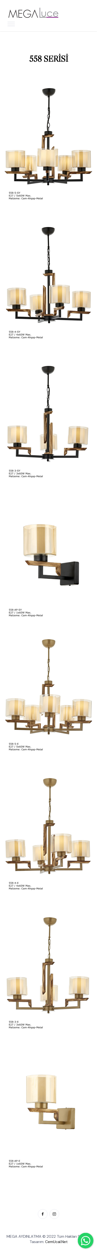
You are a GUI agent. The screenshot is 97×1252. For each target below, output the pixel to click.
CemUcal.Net (56, 1241)
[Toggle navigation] (11, 24)
